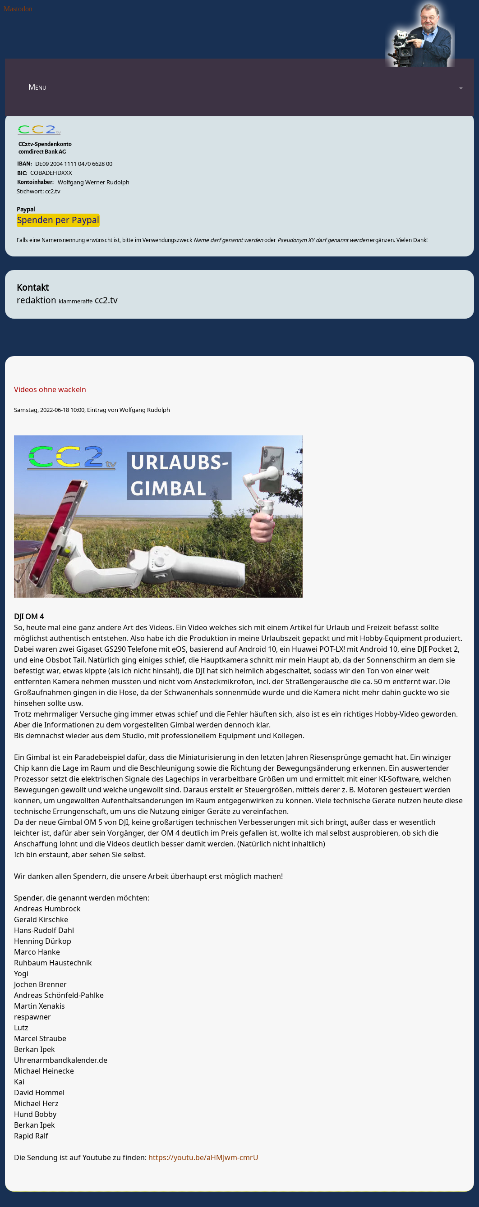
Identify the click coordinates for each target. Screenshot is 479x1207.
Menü (37, 87)
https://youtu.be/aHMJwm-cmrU (203, 1157)
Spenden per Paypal (58, 220)
